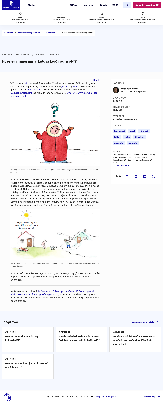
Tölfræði (74, 5)
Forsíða (10, 33)
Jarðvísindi (50, 33)
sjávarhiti (132, 143)
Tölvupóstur (105, 397)
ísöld (26, 83)
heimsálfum (34, 89)
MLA (127, 165)
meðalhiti (118, 143)
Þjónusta (103, 5)
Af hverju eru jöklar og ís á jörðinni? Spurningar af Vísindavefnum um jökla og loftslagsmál (52, 293)
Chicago (116, 165)
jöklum (65, 86)
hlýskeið (144, 131)
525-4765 (84, 397)
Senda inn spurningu (147, 5)
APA (122, 165)
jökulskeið (140, 137)
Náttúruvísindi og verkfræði (29, 33)
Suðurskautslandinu (21, 92)
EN (117, 5)
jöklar (117, 137)
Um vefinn (88, 5)
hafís (76, 86)
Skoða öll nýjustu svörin (145, 322)
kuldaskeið (119, 131)
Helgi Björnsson (129, 88)
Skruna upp (152, 396)
